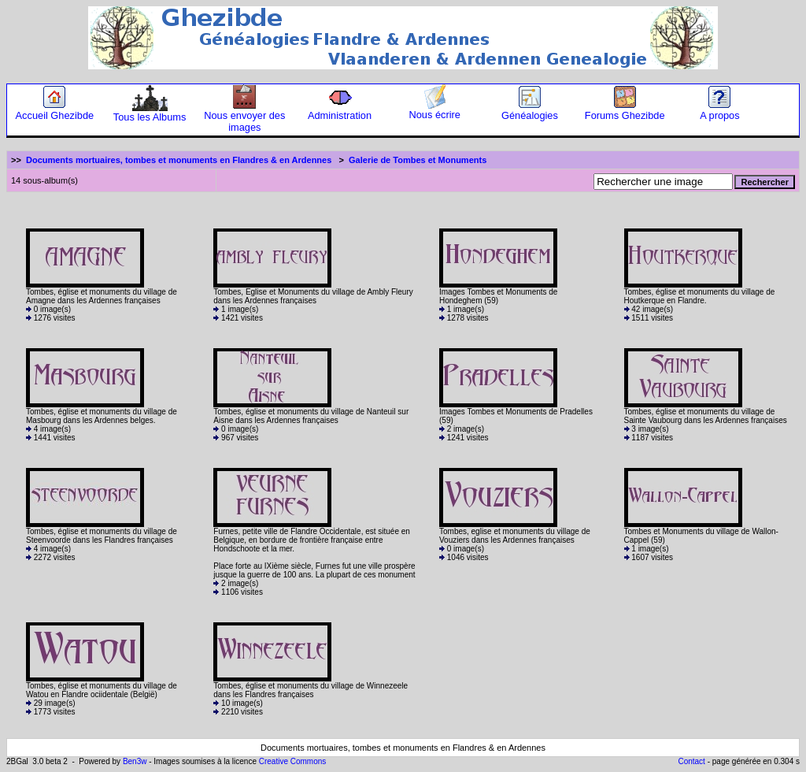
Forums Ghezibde (625, 110)
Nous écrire (434, 110)
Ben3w (135, 761)
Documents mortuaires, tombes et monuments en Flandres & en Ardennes (178, 160)
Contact (691, 761)
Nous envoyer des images (244, 116)
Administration (340, 110)
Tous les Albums (149, 112)
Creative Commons (293, 761)
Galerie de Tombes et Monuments (417, 160)
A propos (720, 110)
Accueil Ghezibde (55, 110)
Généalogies (529, 110)
